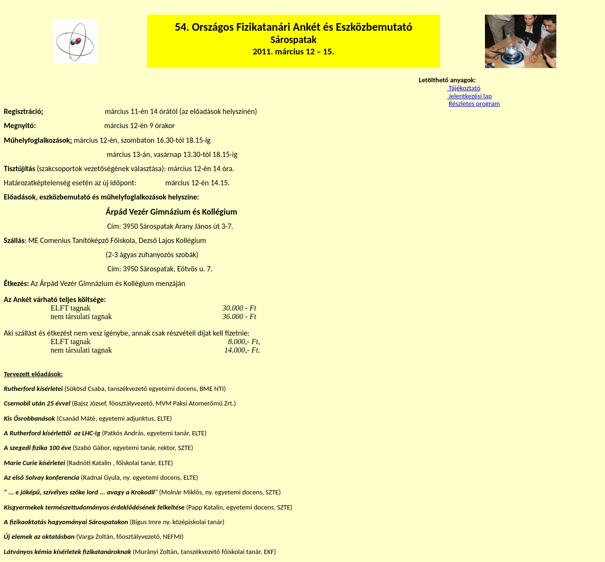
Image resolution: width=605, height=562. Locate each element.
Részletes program (474, 103)
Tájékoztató (464, 88)
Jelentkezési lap (469, 96)
